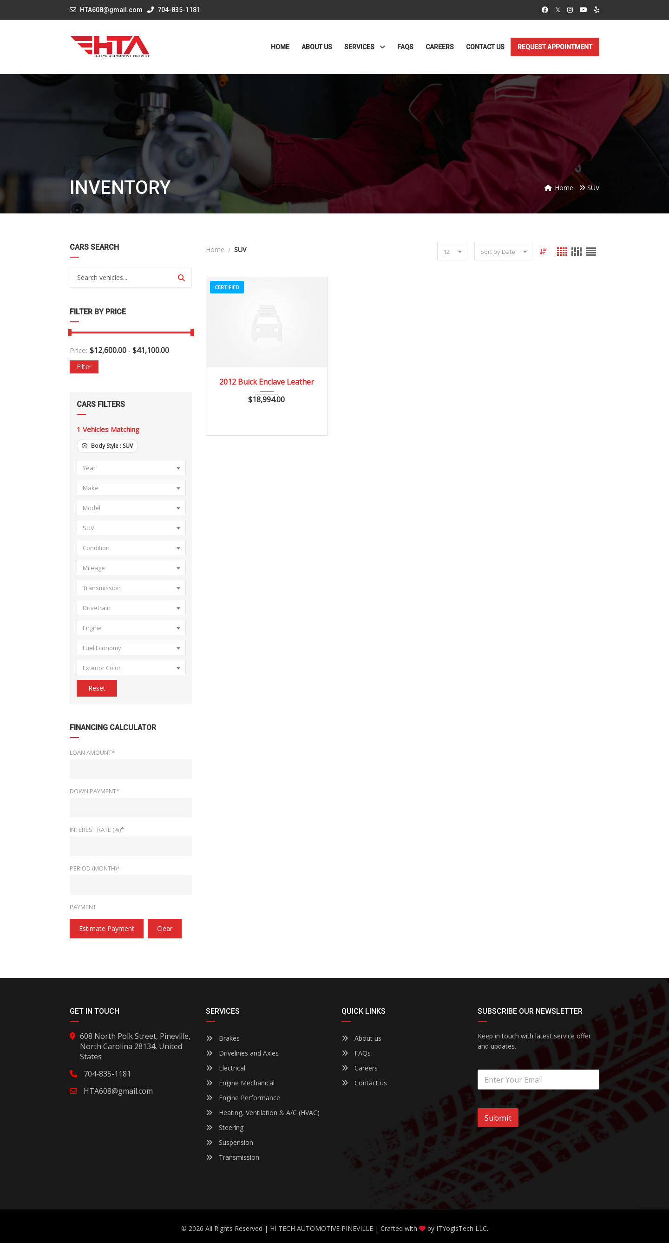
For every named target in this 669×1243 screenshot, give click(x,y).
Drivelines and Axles (242, 1053)
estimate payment (106, 928)
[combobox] (131, 467)
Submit (498, 1117)
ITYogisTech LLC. (462, 1228)
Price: (78, 350)
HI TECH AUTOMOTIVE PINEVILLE (321, 1228)
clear (164, 928)
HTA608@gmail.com (111, 9)
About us (361, 1038)
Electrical (225, 1068)
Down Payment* (94, 791)
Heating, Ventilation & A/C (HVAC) (263, 1112)
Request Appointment (555, 47)
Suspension (229, 1142)
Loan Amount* (92, 752)
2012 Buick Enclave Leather (266, 382)
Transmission (232, 1157)
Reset (96, 688)
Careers (359, 1068)
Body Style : (107, 446)
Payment (83, 907)
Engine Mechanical (240, 1082)
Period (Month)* (95, 868)
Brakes (223, 1038)
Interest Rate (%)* (97, 829)
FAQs (356, 1053)
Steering (224, 1127)
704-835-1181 (173, 9)
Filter (84, 366)
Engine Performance (243, 1097)
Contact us (364, 1082)
